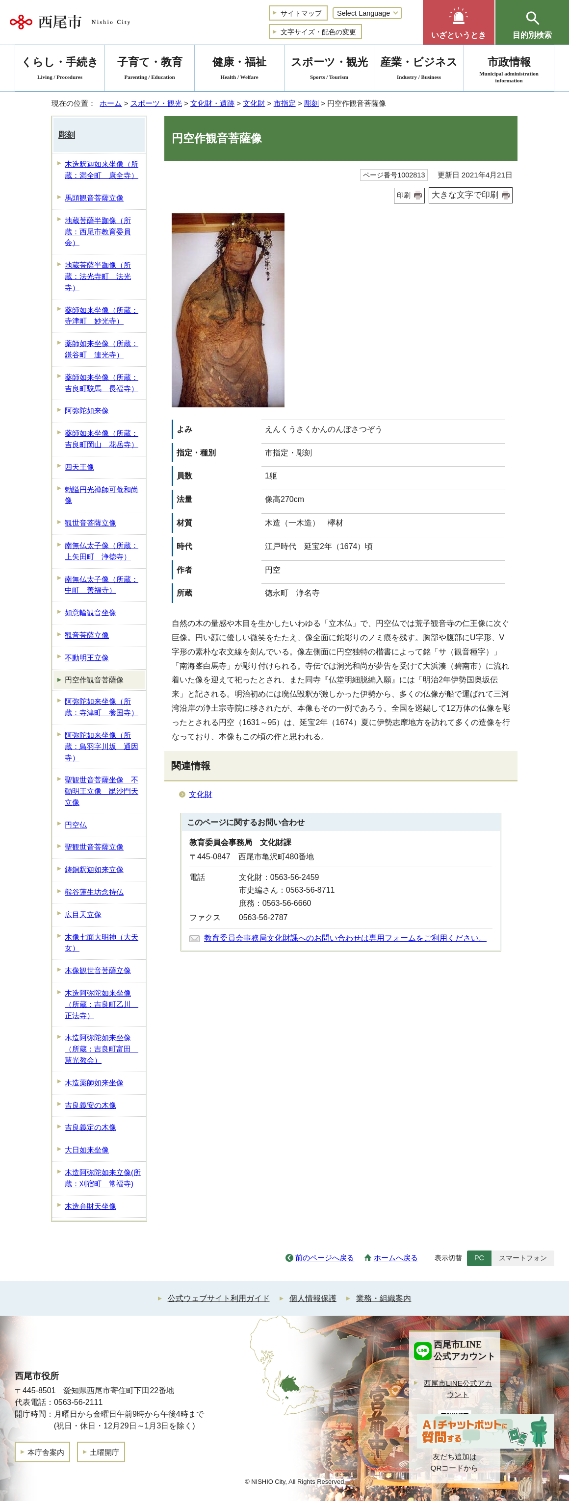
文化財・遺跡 (212, 103)
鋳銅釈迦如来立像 (94, 869)
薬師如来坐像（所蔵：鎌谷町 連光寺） (101, 349)
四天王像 (79, 467)
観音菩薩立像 (87, 635)
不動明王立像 (87, 657)
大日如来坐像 (87, 1150)
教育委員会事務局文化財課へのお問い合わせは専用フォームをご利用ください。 (345, 938)
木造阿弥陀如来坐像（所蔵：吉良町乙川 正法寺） (101, 1004)
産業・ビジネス (419, 70)
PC (479, 1258)
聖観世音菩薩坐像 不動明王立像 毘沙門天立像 (101, 791)
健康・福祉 (239, 70)
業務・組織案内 (383, 1298)
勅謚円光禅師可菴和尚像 (101, 495)
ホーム (111, 103)
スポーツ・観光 (156, 103)
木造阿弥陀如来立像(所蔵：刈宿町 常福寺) (103, 1178)
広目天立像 (83, 914)
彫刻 (311, 103)
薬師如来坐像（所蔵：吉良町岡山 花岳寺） (101, 439)
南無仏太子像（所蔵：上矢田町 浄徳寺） (101, 551)
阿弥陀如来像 (87, 410)
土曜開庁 (104, 1452)
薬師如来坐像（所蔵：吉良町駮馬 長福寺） (101, 383)
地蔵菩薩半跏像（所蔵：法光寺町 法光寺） (98, 276)
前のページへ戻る (324, 1257)
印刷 (404, 195)
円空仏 (76, 825)
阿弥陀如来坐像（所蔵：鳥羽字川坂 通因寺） (101, 746)
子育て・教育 (149, 70)
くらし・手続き (60, 70)
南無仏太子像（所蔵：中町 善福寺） (101, 585)
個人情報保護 (312, 1298)
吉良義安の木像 (90, 1105)
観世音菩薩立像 (90, 523)
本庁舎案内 (45, 1452)
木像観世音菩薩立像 (98, 970)
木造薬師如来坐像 (94, 1082)
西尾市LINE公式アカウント (458, 1389)
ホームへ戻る (396, 1257)
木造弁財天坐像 (90, 1206)
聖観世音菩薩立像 (94, 847)
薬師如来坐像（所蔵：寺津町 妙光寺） (101, 315)
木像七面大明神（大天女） (101, 942)
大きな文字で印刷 (465, 195)
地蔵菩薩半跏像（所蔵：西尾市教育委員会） (98, 231)
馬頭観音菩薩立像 (94, 198)
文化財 (254, 103)
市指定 (285, 103)
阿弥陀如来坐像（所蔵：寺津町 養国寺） (101, 707)
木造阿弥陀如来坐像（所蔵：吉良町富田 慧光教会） (101, 1048)
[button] (458, 22)
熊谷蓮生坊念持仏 (94, 892)
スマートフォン (523, 1258)
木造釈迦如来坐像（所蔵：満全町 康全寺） (101, 169)
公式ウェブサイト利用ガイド (219, 1298)
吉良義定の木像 (90, 1127)
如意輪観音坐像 (90, 612)
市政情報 (509, 70)
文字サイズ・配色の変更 (318, 32)
